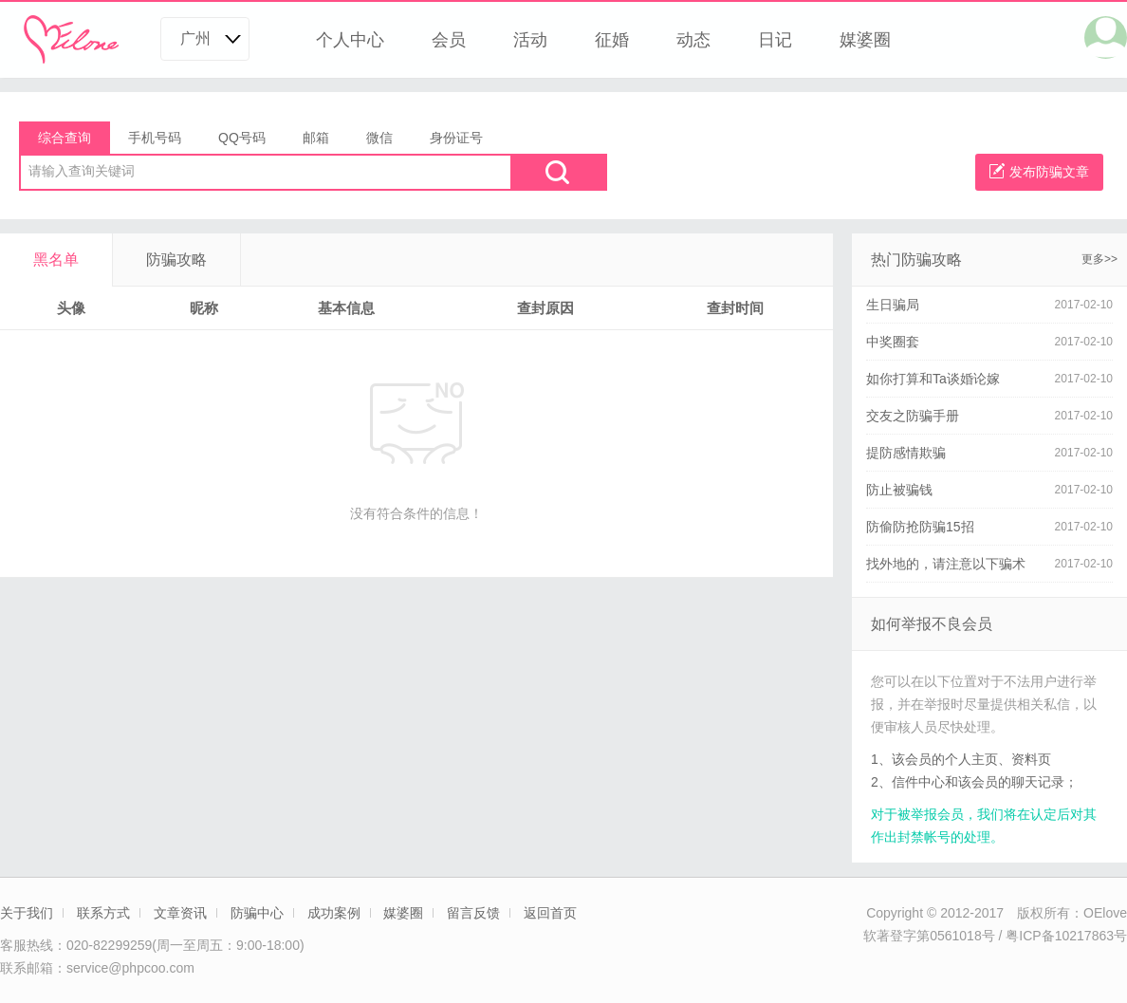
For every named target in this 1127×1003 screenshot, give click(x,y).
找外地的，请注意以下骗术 (945, 563)
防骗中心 (257, 912)
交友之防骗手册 (912, 415)
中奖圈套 (892, 341)
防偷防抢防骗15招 (920, 526)
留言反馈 (473, 912)
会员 (449, 39)
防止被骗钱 (899, 489)
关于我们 (26, 912)
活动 (530, 39)
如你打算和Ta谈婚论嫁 (933, 378)
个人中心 (350, 39)
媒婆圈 (865, 39)
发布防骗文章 (1039, 171)
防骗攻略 (176, 259)
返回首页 (550, 912)
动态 (693, 39)
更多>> (1099, 259)
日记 (775, 39)
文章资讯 (180, 912)
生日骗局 (892, 304)
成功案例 (333, 912)
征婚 (612, 39)
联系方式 (103, 912)
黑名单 (56, 259)
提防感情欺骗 (906, 452)
